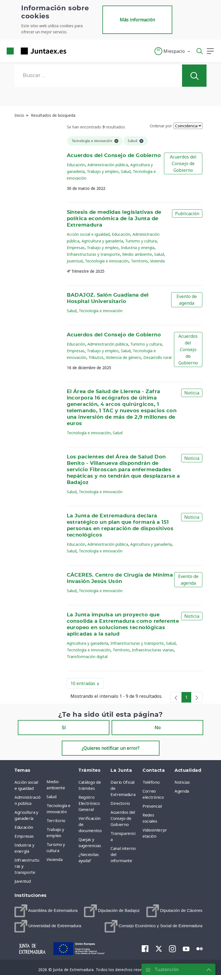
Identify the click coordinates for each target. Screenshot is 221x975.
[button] (172, 51)
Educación (76, 164)
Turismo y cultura (141, 241)
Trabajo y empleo (103, 171)
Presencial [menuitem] (152, 806)
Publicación (187, 213)
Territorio (139, 261)
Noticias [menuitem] (182, 782)
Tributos (96, 357)
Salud (126, 171)
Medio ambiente (137, 254)
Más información (137, 20)
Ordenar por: (161, 125)
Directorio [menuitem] (120, 803)
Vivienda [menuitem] (54, 859)
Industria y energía (137, 247)
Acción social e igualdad (88, 234)
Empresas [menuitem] (23, 836)
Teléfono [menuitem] (151, 782)
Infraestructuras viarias (153, 650)
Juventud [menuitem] (22, 881)
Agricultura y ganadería (102, 241)
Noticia (191, 393)
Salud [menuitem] (51, 796)
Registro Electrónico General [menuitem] (89, 803)
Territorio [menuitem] (55, 820)
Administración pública (107, 164)
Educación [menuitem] (23, 827)
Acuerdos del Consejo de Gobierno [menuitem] (122, 818)
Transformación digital (87, 656)
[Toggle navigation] (74, 50)
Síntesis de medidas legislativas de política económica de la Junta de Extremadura (114, 219)
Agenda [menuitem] (182, 791)
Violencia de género (123, 357)
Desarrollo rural (157, 357)
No (157, 728)
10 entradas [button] (87, 684)
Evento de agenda (186, 299)
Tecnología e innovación (107, 261)
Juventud (75, 261)
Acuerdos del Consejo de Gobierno (114, 155)
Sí (64, 728)
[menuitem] (46, 910)
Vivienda (157, 261)
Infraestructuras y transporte (93, 254)
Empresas (76, 247)
